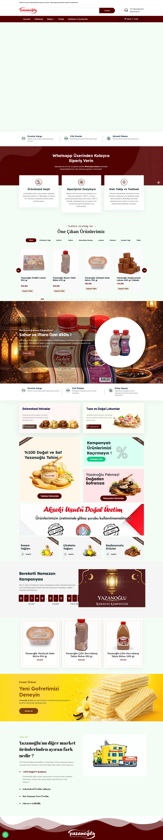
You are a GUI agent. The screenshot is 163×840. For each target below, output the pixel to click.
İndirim (139, 441)
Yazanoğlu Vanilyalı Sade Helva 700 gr (97, 279)
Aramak (107, 10)
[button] (5, 834)
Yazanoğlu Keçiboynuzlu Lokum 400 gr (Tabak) (129, 279)
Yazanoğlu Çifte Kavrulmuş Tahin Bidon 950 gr (81, 655)
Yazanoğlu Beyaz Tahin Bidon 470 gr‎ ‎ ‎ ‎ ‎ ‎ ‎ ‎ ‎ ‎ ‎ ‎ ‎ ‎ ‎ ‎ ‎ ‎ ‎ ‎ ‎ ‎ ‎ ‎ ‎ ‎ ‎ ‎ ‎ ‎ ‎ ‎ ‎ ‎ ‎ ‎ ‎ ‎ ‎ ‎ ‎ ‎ (65, 280)
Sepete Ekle (27, 291)
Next (144, 270)
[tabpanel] (34, 272)
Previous (18, 270)
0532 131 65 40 (135, 11)
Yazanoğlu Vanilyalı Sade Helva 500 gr (40, 655)
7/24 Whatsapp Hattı (137, 9)
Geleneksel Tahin (24, 441)
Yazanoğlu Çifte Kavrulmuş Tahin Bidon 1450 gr (123, 655)
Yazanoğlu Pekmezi (102, 474)
